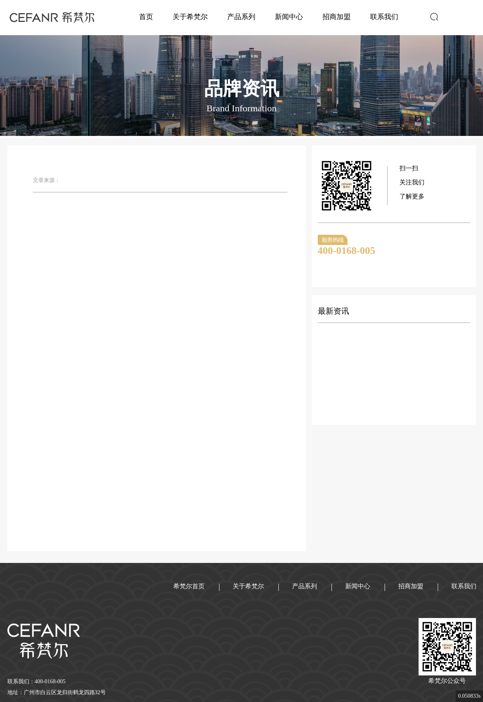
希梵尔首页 (189, 586)
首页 (146, 17)
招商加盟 (337, 17)
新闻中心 (289, 17)
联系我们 (384, 17)
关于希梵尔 (190, 17)
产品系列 (241, 17)
